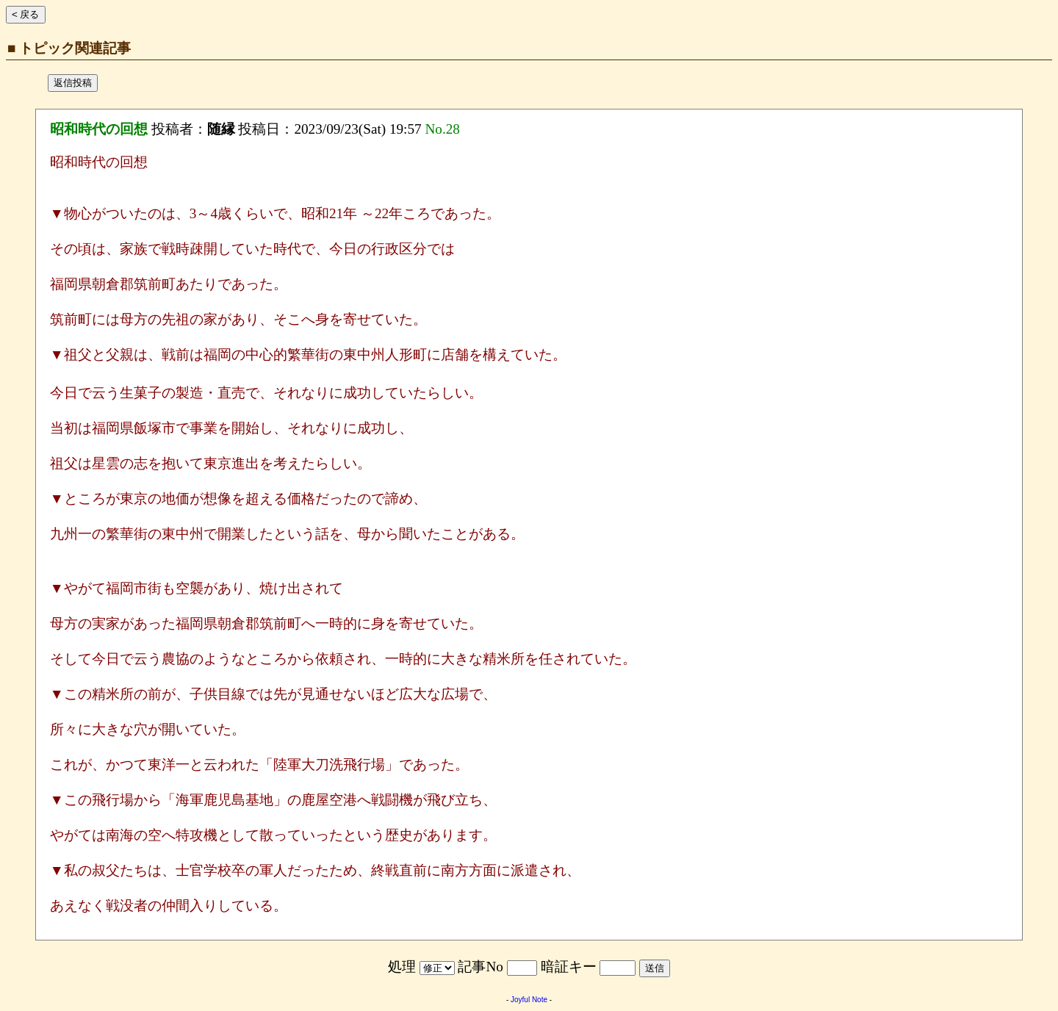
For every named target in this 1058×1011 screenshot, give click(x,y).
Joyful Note (529, 1000)
